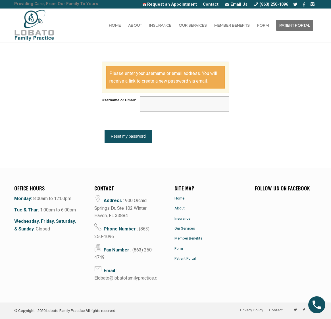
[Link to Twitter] (295, 4)
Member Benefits (188, 238)
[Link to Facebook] (304, 4)
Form (178, 248)
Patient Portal (185, 258)
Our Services (184, 228)
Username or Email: (119, 100)
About (179, 208)
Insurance (182, 218)
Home (179, 198)
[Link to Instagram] (312, 4)
